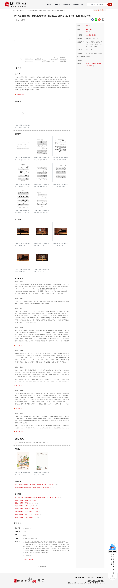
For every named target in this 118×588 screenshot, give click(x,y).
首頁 (13, 10)
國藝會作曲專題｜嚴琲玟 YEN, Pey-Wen (25, 503)
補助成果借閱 (80, 577)
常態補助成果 (20, 10)
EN (82, 4)
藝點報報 (76, 4)
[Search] (100, 4)
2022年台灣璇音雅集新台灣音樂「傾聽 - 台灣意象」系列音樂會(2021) (33, 487)
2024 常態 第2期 (90, 35)
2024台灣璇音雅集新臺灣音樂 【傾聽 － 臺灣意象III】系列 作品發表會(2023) (35, 485)
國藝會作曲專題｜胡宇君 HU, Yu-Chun (25, 506)
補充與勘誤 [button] (43, 566)
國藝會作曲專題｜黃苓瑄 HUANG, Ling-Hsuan (27, 514)
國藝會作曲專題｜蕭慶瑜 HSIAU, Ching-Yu (26, 500)
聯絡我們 (100, 577)
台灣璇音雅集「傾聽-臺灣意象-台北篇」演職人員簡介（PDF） (34, 442)
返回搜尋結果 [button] (101, 10)
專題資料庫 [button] (66, 4)
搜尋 (109, 4)
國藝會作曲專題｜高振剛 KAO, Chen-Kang (26, 508)
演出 (87, 31)
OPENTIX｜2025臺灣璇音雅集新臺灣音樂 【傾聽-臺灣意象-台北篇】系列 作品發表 (37, 497)
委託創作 (88, 29)
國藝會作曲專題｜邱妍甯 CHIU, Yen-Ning (26, 517)
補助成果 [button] (57, 4)
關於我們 (49, 4)
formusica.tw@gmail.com (30, 538)
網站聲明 (91, 577)
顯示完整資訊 (20, 94)
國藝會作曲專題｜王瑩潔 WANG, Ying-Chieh (26, 511)
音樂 (87, 26)
